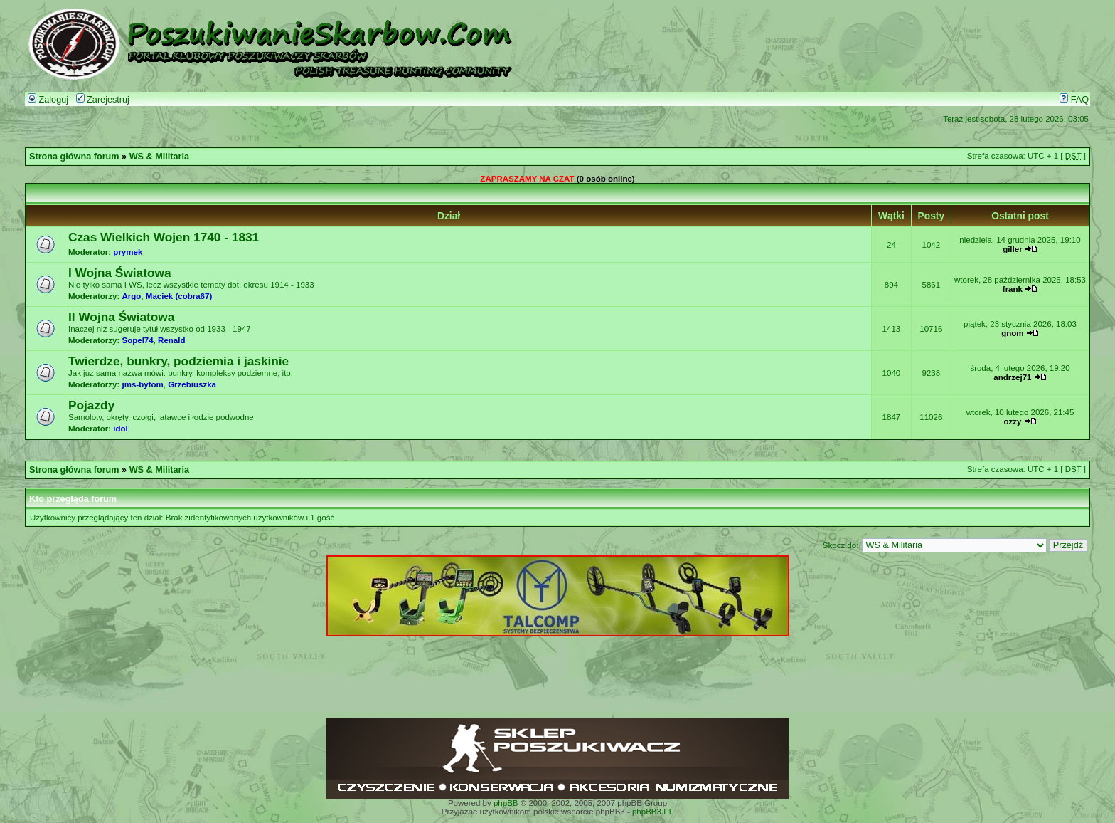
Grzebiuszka (192, 384)
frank (1013, 289)
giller (1013, 249)
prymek (127, 252)
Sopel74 (138, 340)
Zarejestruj (102, 100)
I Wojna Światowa (119, 273)
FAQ (1074, 100)
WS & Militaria (159, 157)
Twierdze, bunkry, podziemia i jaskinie (178, 361)
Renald (171, 340)
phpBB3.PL (652, 811)
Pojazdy (91, 405)
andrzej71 (1012, 377)
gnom (1012, 333)
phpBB (506, 803)
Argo (132, 296)
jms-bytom (143, 384)
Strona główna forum (74, 157)
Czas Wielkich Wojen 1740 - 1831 (163, 237)
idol (120, 428)
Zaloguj (48, 100)
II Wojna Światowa (121, 317)
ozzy (1012, 421)
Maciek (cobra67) (179, 296)
